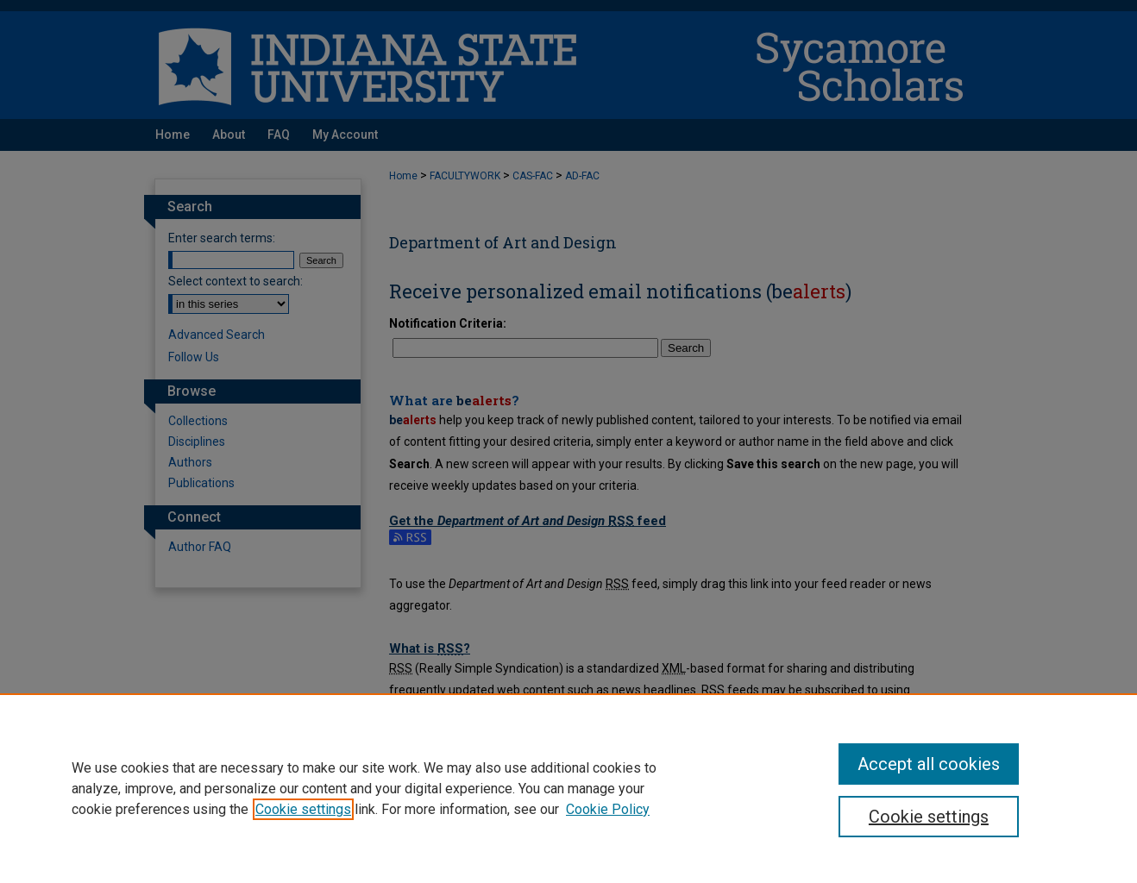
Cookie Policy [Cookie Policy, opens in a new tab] (608, 809)
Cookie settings (303, 809)
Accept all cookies (928, 764)
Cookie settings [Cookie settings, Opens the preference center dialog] (929, 816)
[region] (568, 788)
